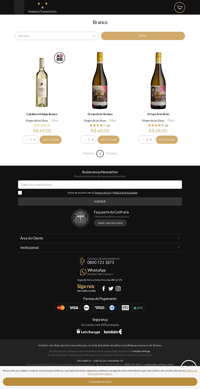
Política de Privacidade (125, 192)
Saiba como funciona (110, 223)
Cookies (107, 373)
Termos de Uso (102, 192)
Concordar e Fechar (100, 381)
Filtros (143, 35)
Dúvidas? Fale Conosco (100, 274)
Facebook (103, 288)
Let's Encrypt (88, 331)
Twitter (111, 288)
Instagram (118, 288)
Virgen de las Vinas (37, 120)
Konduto (113, 331)
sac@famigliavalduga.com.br (158, 364)
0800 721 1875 (100, 262)
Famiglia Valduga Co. (42, 7)
